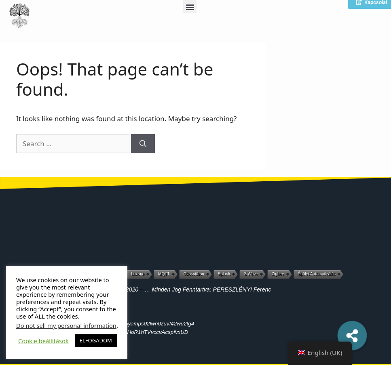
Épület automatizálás (317, 274)
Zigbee (278, 274)
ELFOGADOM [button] (96, 340)
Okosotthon (194, 274)
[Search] (143, 143)
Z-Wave (251, 274)
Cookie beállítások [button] (43, 340)
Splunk (224, 274)
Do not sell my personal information (66, 325)
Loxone (138, 274)
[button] (352, 335)
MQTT (163, 274)
